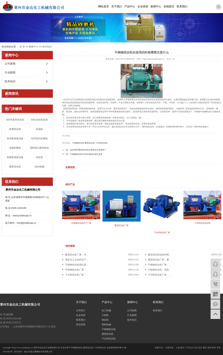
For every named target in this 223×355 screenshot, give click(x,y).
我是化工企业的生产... (76, 259)
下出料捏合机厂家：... (76, 274)
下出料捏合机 (101, 143)
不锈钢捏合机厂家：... (159, 264)
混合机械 (39, 166)
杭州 (214, 347)
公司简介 (80, 310)
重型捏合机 (15, 166)
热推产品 (159, 347)
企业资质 (142, 6)
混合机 (39, 157)
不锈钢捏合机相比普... (76, 264)
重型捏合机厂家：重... (159, 259)
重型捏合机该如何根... (159, 254)
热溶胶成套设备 (15, 138)
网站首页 (103, 6)
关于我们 (116, 6)
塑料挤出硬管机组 (39, 147)
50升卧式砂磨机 (39, 138)
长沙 (191, 347)
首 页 (22, 46)
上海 (178, 347)
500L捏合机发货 (39, 119)
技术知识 (47, 46)
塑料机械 (106, 324)
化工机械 (106, 310)
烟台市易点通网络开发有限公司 (38, 351)
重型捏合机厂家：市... (76, 254)
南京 (182, 347)
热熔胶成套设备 (15, 157)
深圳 (209, 347)
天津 (218, 347)
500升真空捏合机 (15, 119)
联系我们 (182, 6)
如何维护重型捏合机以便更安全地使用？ (88, 150)
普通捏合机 (15, 129)
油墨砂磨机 (15, 147)
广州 (187, 347)
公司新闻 (10, 63)
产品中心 (129, 6)
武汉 (200, 347)
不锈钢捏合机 (78, 143)
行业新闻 (10, 72)
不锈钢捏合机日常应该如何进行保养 (86, 154)
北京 (196, 347)
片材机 (105, 315)
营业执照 (80, 324)
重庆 (205, 347)
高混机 (39, 129)
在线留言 (169, 6)
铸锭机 (105, 319)
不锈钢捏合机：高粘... (159, 269)
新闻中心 (156, 6)
